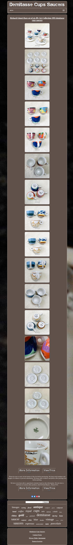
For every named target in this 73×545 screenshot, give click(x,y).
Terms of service (37, 541)
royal (29, 511)
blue (36, 519)
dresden (42, 520)
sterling (23, 508)
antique (38, 507)
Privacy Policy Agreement (37, 538)
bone (61, 516)
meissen (49, 512)
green (53, 508)
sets (43, 511)
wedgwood (60, 508)
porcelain (56, 523)
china (14, 515)
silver (61, 520)
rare (47, 524)
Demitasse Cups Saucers (37, 531)
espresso (29, 523)
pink (27, 516)
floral (29, 508)
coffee (21, 511)
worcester (39, 524)
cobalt (55, 511)
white (30, 520)
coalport (47, 508)
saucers (18, 523)
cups (37, 511)
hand (14, 512)
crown (57, 520)
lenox (60, 512)
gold (21, 515)
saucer (15, 519)
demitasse (43, 515)
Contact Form (37, 535)
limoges (15, 507)
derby (54, 516)
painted (32, 516)
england (23, 520)
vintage (50, 519)
